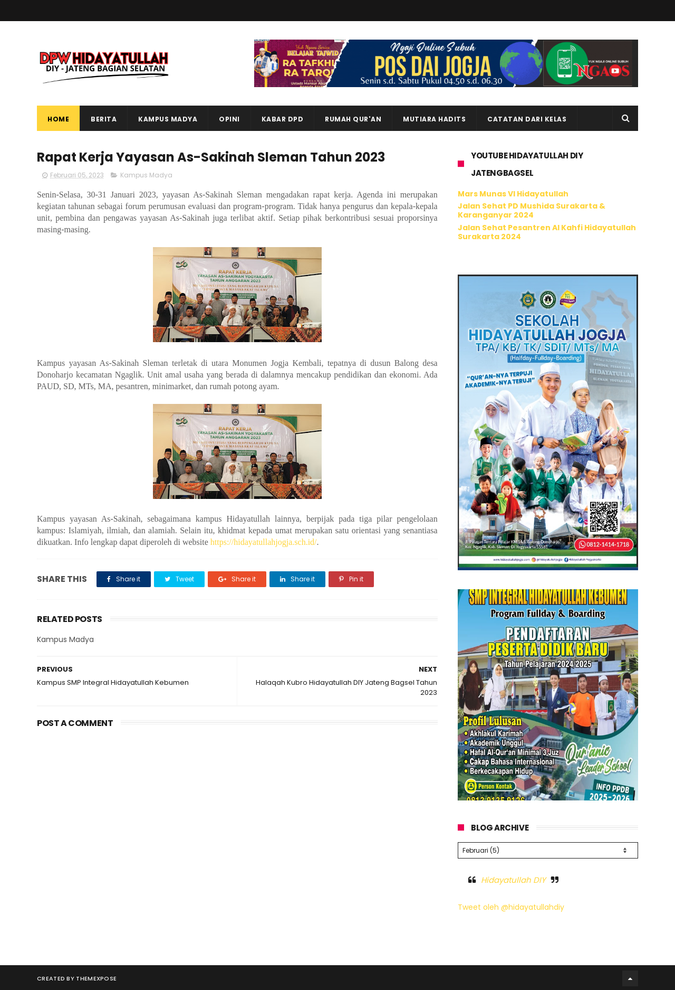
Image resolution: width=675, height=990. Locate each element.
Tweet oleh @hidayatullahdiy (511, 905)
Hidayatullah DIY (513, 878)
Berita (104, 119)
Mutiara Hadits (434, 119)
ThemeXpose (96, 977)
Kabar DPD (283, 119)
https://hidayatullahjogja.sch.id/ (263, 542)
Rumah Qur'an (353, 119)
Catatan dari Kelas (526, 119)
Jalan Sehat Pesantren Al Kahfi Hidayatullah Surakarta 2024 (547, 232)
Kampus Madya (167, 119)
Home (58, 119)
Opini (229, 119)
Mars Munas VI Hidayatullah (513, 193)
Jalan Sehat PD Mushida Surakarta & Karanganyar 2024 (531, 210)
